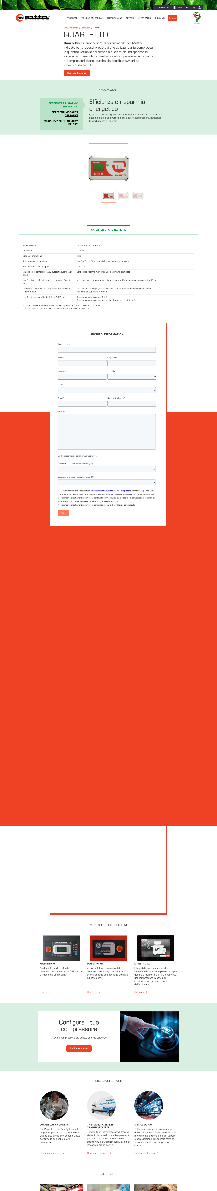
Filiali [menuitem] (164, 1140)
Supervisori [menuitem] (86, 1151)
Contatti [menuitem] (172, 17)
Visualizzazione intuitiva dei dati (61, 123)
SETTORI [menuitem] (130, 17)
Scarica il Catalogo (76, 73)
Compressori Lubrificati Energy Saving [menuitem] (97, 1136)
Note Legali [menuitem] (64, 1173)
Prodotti (74, 28)
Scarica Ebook (75, 918)
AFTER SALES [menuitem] (144, 17)
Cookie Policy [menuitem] (52, 1173)
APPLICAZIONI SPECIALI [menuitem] (92, 17)
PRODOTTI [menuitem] (72, 17)
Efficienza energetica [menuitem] (130, 1136)
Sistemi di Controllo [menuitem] (89, 1155)
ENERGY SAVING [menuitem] (114, 17)
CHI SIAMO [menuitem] (160, 17)
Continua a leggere (50, 767)
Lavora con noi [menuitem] (168, 1144)
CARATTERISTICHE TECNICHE (108, 230)
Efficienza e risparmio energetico (63, 105)
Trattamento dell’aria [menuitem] (90, 1147)
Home (66, 28)
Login (194, 7)
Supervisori (85, 28)
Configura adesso (79, 662)
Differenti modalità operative (64, 114)
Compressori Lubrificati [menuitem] (91, 1140)
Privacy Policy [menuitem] (38, 1173)
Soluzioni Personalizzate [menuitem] (92, 1144)
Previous (47, 168)
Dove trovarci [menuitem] (167, 1136)
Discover (45, 606)
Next (169, 168)
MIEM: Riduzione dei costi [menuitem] (132, 1140)
